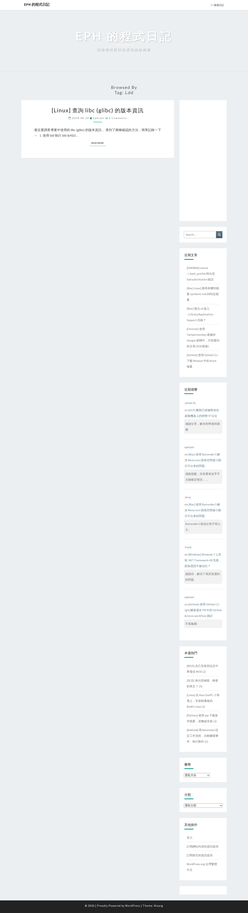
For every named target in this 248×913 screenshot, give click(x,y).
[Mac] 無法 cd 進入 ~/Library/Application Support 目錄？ (200, 314)
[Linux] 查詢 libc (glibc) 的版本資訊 (98, 110)
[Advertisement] (203, 160)
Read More (98, 143)
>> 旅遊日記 (217, 5)
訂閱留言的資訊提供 (200, 855)
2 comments (118, 118)
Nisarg (158, 905)
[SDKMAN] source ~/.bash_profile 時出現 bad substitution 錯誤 (201, 273)
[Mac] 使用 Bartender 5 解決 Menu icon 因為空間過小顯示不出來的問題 (203, 460)
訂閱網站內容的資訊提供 (202, 846)
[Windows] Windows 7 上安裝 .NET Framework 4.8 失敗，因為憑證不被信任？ (203, 560)
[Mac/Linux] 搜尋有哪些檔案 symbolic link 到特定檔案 (203, 294)
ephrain (98, 118)
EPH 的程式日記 (37, 4)
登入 (189, 837)
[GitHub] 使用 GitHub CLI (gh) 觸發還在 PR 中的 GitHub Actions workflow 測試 (203, 610)
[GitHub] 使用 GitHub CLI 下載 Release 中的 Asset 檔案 (202, 360)
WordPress (132, 905)
